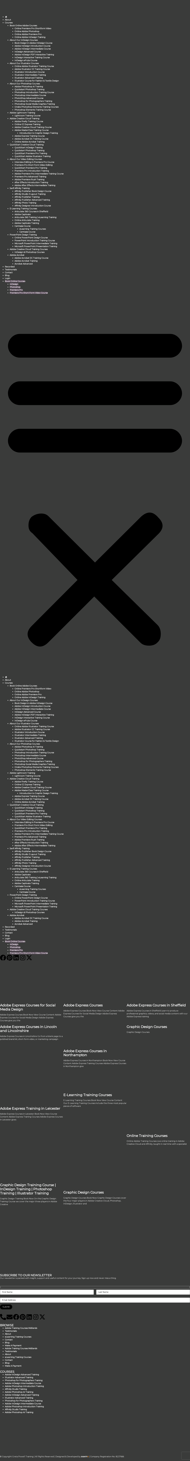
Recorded (10, 267)
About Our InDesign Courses (24, 40)
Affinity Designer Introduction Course (33, 206)
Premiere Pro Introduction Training (32, 171)
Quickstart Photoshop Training (29, 89)
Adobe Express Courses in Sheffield (156, 1005)
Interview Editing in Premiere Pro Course (34, 162)
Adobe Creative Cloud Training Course (33, 127)
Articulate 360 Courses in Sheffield (31, 211)
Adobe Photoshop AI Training (29, 86)
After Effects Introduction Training (31, 182)
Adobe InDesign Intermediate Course (33, 49)
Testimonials (11, 269)
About (8, 20)
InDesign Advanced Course (28, 52)
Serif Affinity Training (20, 188)
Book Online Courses (15, 281)
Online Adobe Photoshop (27, 31)
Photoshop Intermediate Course (30, 95)
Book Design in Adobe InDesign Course (33, 43)
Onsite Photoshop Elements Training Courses (37, 107)
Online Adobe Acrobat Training (30, 142)
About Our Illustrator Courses (24, 63)
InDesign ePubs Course (26, 60)
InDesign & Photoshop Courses (29, 252)
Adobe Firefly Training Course (29, 121)
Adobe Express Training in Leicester (30, 1108)
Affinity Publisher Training (27, 197)
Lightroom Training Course (27, 116)
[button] (95, 485)
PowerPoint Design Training (23, 235)
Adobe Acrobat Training (26, 261)
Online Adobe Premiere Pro (28, 34)
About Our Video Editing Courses (26, 159)
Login (7, 278)
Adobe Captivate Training (27, 223)
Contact (9, 272)
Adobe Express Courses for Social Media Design (27, 1007)
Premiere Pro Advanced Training (30, 177)
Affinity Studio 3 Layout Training (30, 194)
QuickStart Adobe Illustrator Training (33, 156)
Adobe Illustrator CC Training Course (32, 69)
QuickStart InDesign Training (29, 147)
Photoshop (15, 287)
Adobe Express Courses (83, 1005)
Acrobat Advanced (24, 264)
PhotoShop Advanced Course (29, 98)
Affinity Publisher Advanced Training (32, 200)
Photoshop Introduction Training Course (34, 92)
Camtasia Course (23, 226)
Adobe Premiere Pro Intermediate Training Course (39, 174)
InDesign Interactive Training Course (32, 57)
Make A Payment (13, 1366)
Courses (9, 23)
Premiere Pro (16, 290)
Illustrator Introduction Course (30, 72)
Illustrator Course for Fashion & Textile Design (37, 81)
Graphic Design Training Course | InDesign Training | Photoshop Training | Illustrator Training (28, 1189)
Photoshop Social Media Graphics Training (35, 104)
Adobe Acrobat (17, 255)
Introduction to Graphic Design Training (38, 133)
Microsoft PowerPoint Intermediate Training (36, 243)
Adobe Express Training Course (30, 136)
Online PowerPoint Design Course (31, 238)
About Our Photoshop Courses (25, 84)
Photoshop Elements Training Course (33, 110)
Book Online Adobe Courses (23, 25)
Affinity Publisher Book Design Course (33, 191)
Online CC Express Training (27, 124)
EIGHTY (85, 1456)
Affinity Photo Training (25, 203)
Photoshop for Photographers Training (33, 101)
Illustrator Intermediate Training (30, 75)
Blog (7, 275)
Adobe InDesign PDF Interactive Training (34, 55)
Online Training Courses (147, 1136)
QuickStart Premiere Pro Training (31, 153)
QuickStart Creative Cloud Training (27, 145)
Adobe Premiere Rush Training (29, 179)
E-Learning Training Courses (23, 208)
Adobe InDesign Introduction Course (32, 46)
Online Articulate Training (27, 220)
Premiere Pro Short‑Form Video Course (29, 293)
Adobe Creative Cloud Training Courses (29, 249)
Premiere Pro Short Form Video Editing (34, 165)
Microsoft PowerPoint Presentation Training (36, 246)
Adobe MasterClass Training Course (32, 130)
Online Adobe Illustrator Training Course (34, 66)
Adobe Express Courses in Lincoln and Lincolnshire (28, 1029)
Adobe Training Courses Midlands (21, 1328)
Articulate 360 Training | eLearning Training (35, 217)
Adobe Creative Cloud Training (24, 118)
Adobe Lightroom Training (22, 113)
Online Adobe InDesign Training (30, 37)
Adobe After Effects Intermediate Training (35, 185)
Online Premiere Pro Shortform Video (33, 28)
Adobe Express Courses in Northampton (85, 1053)
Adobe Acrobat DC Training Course (31, 139)
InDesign (14, 284)
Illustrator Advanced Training (29, 78)
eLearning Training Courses (32, 229)
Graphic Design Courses (147, 1027)
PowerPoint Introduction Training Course (35, 240)
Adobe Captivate (23, 214)
